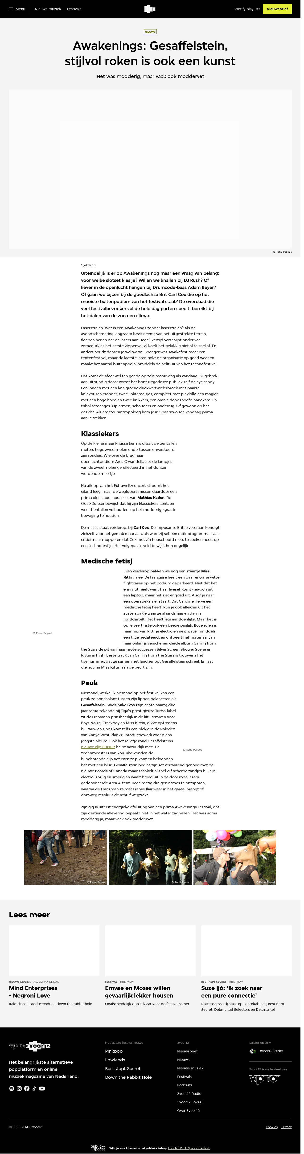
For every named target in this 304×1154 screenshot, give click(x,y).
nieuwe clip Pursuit (98, 747)
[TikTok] (34, 1088)
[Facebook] (27, 1088)
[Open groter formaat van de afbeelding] (225, 473)
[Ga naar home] (150, 9)
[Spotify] (12, 1088)
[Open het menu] (17, 9)
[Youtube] (42, 1088)
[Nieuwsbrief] (277, 9)
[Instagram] (19, 1088)
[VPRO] (264, 1079)
